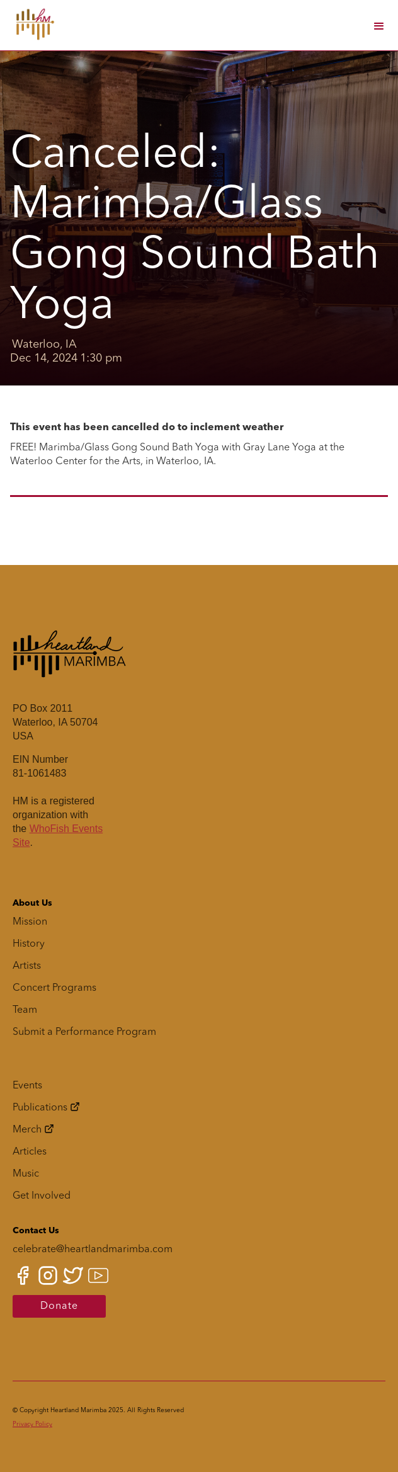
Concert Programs (54, 988)
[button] (377, 25)
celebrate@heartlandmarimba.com (93, 1250)
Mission (30, 922)
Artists (27, 966)
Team (25, 1010)
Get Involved (42, 1196)
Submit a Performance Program (84, 1032)
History (29, 944)
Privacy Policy (32, 1424)
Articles (30, 1152)
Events (27, 1086)
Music (26, 1174)
